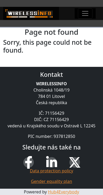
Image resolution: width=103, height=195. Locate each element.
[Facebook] (28, 162)
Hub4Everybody (63, 192)
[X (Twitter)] (74, 162)
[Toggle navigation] (85, 13)
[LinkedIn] (51, 162)
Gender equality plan (51, 181)
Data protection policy (51, 171)
